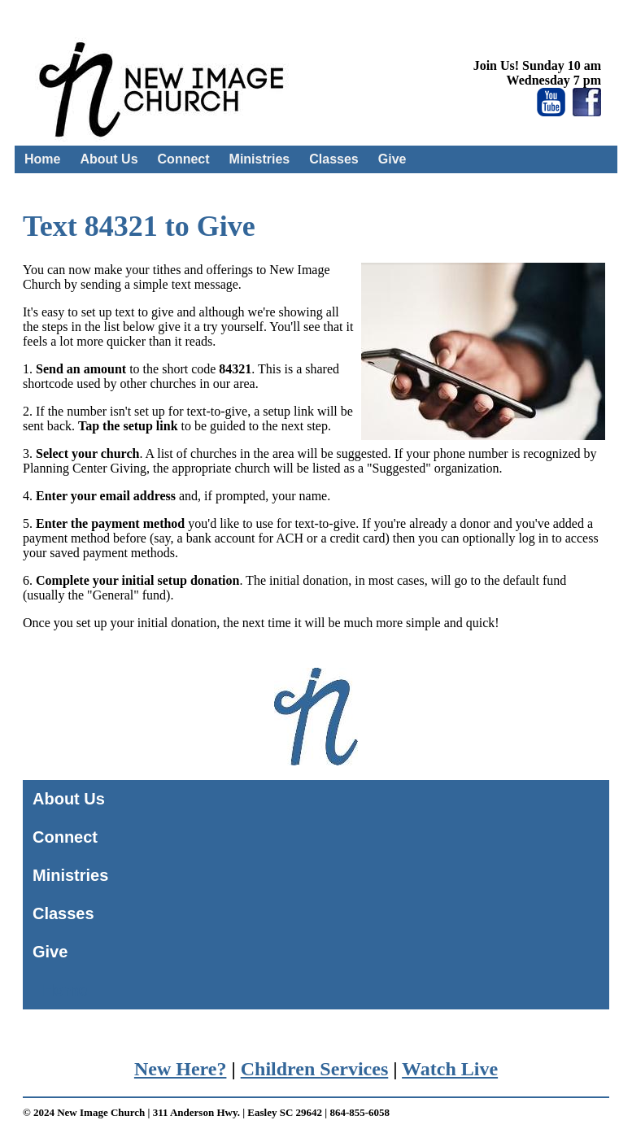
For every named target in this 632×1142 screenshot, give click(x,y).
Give (392, 159)
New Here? (180, 1068)
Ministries (259, 159)
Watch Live (450, 1068)
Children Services (315, 1068)
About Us (108, 159)
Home (42, 159)
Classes (334, 159)
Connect (184, 159)
